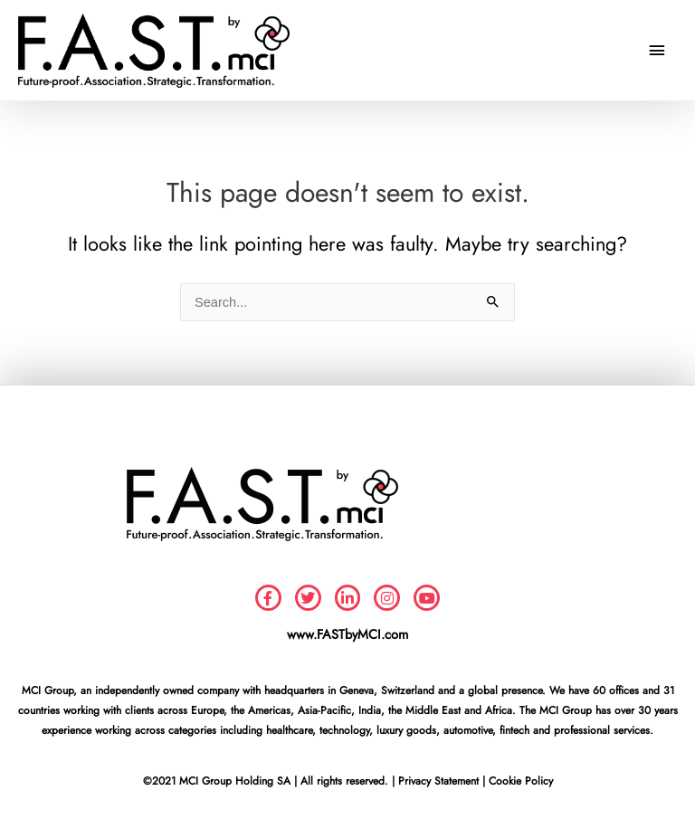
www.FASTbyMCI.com (347, 633)
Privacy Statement (438, 781)
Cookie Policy (521, 781)
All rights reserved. (344, 781)
